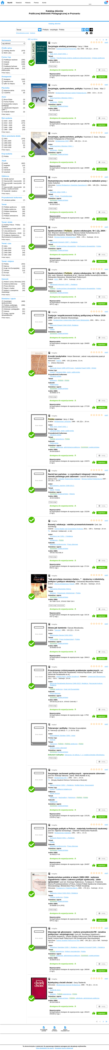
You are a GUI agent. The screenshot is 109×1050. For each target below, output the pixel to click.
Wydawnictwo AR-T (60, 778)
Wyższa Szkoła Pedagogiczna (92, 479)
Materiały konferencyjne (58, 544)
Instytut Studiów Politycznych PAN (68, 940)
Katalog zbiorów (54, 24)
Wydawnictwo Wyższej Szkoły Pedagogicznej (70, 93)
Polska (98, 246)
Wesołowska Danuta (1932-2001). (61, 635)
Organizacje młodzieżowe (66, 593)
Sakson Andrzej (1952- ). (62, 785)
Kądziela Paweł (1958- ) (85, 368)
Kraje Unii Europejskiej (71, 689)
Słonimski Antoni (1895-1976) (62, 368)
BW (76, 2)
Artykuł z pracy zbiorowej (58, 748)
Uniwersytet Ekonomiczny (96, 676)
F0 (90, 2)
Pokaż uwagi (52, 66)
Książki (52, 372)
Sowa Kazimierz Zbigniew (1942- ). (62, 98)
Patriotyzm (71, 797)
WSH (56, 279)
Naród (52, 490)
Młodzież (53, 593)
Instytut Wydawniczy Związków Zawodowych (71, 185)
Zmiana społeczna (98, 58)
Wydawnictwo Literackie (62, 421)
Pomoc (36, 2)
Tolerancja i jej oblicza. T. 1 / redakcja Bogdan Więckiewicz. (85, 755)
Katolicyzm (53, 797)
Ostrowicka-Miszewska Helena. (60, 589)
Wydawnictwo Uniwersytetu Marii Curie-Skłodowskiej (71, 320)
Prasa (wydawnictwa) (66, 639)
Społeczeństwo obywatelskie (66, 246)
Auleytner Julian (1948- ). (58, 192)
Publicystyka (54, 384)
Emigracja (53, 380)
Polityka (52, 58)
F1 (94, 2)
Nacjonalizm (63, 797)
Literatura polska (55, 376)
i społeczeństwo (59, 106)
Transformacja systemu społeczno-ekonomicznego (73, 58)
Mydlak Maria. (84, 785)
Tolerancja (53, 744)
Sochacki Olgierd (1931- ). (62, 838)
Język (54, 639)
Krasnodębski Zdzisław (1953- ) (62, 735)
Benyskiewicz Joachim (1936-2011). (62, 485)
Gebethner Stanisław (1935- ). (63, 947)
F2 (99, 2)
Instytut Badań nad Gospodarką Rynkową (69, 529)
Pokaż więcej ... (6, 72)
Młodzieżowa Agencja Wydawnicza (68, 985)
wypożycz (101, 77)
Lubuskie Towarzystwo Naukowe (69, 479)
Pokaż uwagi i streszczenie (56, 605)
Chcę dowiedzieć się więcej (45, 1048)
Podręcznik (53, 801)
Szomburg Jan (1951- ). (61, 536)
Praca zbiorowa (72, 544)
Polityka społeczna (56, 897)
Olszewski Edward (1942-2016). (64, 325)
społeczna (56, 689)
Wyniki (9, 2)
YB (81, 2)
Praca (57, 196)
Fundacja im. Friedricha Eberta (66, 888)
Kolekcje (32, 33)
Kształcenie (54, 540)
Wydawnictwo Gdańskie (63, 833)
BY (85, 2)
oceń (106, 42)
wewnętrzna (57, 439)
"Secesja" (57, 630)
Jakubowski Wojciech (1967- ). (63, 242)
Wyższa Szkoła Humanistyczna (65, 237)
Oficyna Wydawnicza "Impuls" (64, 584)
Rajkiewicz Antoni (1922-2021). (64, 893)
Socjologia (53, 102)
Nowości (19, 2)
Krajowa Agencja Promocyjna (66, 49)
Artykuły (52, 740)
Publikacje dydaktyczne (64, 789)
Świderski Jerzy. (55, 990)
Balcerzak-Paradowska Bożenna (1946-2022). (69, 683)
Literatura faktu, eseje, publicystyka (68, 372)
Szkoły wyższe (55, 793)
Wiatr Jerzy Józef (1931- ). (59, 54)
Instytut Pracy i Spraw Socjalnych (67, 676)
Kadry (52, 196)
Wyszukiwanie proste (22, 33)
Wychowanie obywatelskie (86, 246)
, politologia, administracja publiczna (65, 447)
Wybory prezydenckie (72, 951)
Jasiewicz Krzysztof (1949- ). (91, 947)
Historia (27, 2)
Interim (58, 360)
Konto (44, 2)
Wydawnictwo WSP (62, 141)
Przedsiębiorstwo (66, 196)
